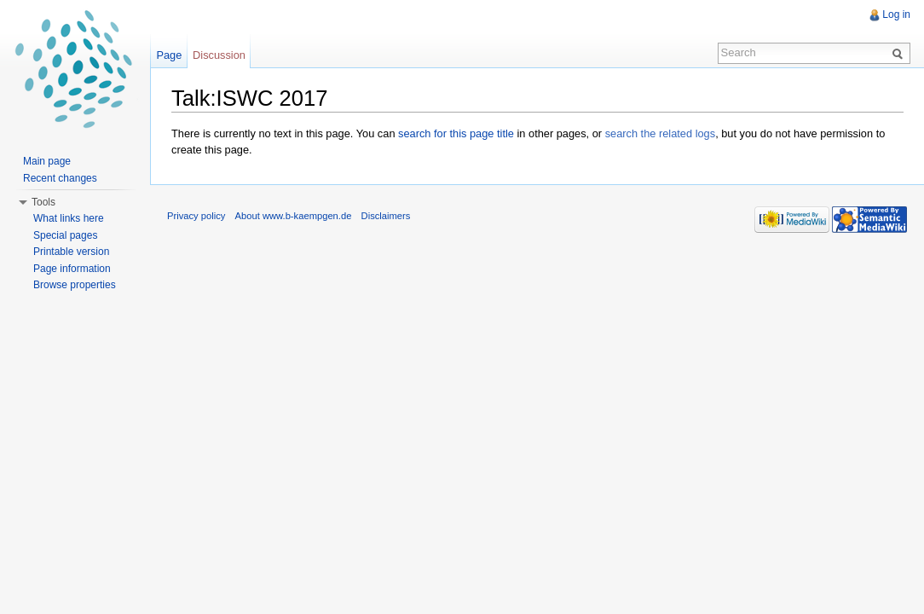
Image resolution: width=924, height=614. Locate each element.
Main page (47, 161)
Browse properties (74, 285)
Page (169, 55)
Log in (896, 14)
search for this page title (456, 133)
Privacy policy (196, 216)
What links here (68, 218)
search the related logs (660, 133)
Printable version (71, 252)
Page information (72, 269)
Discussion (219, 55)
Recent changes (60, 178)
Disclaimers (386, 216)
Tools (43, 202)
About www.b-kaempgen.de (293, 216)
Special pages (65, 235)
